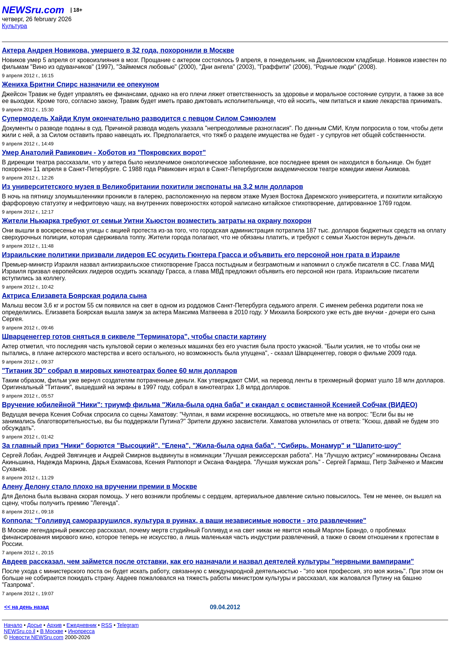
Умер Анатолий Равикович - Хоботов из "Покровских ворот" (104, 152)
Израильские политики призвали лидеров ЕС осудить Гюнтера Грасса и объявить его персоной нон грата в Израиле (201, 255)
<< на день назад (26, 607)
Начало (13, 625)
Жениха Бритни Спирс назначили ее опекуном (80, 84)
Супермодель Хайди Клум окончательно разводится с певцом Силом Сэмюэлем (139, 118)
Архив (54, 625)
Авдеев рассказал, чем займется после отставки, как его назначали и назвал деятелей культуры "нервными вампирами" (208, 561)
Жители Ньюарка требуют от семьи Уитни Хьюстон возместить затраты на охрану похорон (156, 221)
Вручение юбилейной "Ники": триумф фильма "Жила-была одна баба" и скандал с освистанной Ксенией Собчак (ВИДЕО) (209, 405)
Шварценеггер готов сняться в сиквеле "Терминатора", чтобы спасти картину (134, 336)
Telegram (128, 625)
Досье (34, 625)
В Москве (51, 631)
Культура (14, 26)
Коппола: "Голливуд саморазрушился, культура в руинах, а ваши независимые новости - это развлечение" (184, 520)
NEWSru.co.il (19, 631)
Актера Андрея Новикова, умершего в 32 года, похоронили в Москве (118, 50)
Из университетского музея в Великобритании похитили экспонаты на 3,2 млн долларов (152, 186)
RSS (106, 625)
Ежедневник (82, 625)
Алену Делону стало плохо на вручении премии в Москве (99, 486)
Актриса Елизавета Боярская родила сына (74, 295)
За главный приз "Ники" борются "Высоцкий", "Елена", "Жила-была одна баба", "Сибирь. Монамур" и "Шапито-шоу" (201, 445)
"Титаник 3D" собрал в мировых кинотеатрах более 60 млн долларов (119, 370)
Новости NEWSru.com (36, 637)
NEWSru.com (33, 10)
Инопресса (81, 631)
